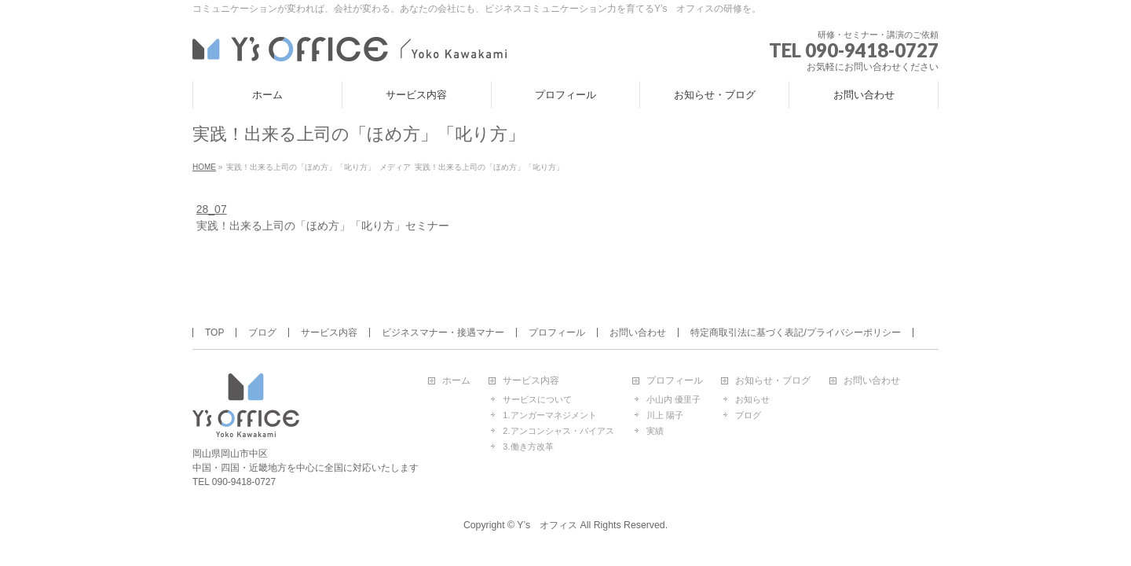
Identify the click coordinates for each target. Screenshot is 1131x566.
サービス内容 (329, 332)
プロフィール (557, 332)
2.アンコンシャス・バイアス (558, 431)
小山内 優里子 (673, 399)
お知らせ (752, 399)
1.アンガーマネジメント (549, 415)
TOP (214, 332)
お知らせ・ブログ (773, 381)
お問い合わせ (637, 332)
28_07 (211, 209)
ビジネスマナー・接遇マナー (443, 332)
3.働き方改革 (528, 446)
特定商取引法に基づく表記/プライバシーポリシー (795, 332)
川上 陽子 (664, 415)
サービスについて (537, 399)
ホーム (456, 381)
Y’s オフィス (547, 525)
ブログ (262, 332)
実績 (655, 431)
